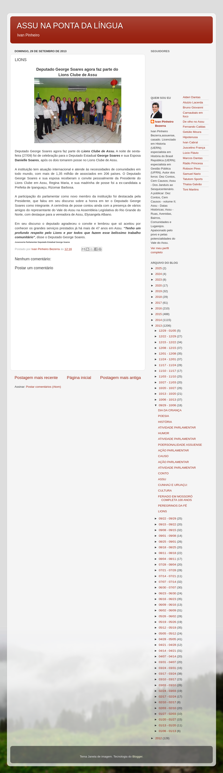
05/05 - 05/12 (168, 633)
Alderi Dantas (192, 97)
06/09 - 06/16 (168, 604)
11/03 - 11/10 (168, 376)
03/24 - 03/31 (168, 668)
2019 (159, 291)
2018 (159, 296)
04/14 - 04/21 (168, 650)
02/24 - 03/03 (168, 690)
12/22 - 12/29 (168, 336)
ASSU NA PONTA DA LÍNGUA (70, 25)
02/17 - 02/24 (168, 696)
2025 (159, 268)
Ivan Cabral (190, 142)
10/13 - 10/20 (168, 393)
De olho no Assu (193, 121)
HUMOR (163, 433)
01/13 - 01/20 (168, 725)
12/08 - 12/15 (168, 348)
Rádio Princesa (193, 163)
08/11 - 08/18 (168, 553)
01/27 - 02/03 (168, 713)
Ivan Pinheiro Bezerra (164, 123)
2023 (159, 279)
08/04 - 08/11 (168, 558)
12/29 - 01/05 (168, 330)
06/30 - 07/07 (168, 587)
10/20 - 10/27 (168, 388)
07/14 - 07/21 (168, 576)
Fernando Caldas (194, 126)
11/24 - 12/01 (168, 359)
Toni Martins (191, 189)
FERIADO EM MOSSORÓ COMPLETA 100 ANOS (175, 498)
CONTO (163, 473)
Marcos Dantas (193, 158)
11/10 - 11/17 (168, 370)
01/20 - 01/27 (168, 719)
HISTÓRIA (165, 421)
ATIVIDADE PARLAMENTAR (177, 427)
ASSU (162, 479)
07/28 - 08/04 (168, 564)
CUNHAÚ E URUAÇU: (173, 485)
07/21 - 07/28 (168, 570)
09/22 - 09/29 (168, 518)
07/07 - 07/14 (168, 581)
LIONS (162, 511)
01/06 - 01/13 (168, 731)
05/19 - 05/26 (168, 622)
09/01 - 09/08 (168, 535)
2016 (159, 308)
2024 (159, 274)
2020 (159, 285)
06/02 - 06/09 (168, 610)
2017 (159, 302)
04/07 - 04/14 (168, 656)
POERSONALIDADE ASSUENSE (180, 444)
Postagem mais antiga (120, 377)
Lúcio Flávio (191, 152)
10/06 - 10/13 (168, 399)
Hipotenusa (190, 137)
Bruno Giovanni (193, 107)
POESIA (163, 416)
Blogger (137, 756)
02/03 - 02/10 (168, 708)
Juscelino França (194, 147)
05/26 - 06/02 (168, 616)
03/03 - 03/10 (168, 685)
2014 (159, 320)
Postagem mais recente (36, 377)
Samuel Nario (192, 173)
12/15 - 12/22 (168, 342)
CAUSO (163, 456)
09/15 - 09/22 (168, 524)
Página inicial (79, 377)
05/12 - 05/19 (168, 627)
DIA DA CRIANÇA (170, 410)
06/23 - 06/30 (168, 593)
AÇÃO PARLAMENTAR (173, 450)
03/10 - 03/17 (168, 679)
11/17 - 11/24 (168, 365)
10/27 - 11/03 (168, 382)
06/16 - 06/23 (168, 599)
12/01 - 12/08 (168, 353)
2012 (159, 738)
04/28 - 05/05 (168, 639)
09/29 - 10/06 (168, 405)
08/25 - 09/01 (168, 541)
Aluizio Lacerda (193, 102)
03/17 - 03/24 (168, 673)
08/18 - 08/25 (168, 547)
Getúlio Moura (192, 132)
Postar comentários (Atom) (43, 386)
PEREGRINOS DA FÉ (172, 505)
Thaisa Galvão (192, 184)
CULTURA (165, 490)
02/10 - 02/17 (168, 702)
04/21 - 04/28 (168, 644)
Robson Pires (192, 168)
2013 (159, 325)
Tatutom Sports (193, 179)
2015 (159, 314)
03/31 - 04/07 (168, 662)
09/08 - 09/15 (168, 530)
